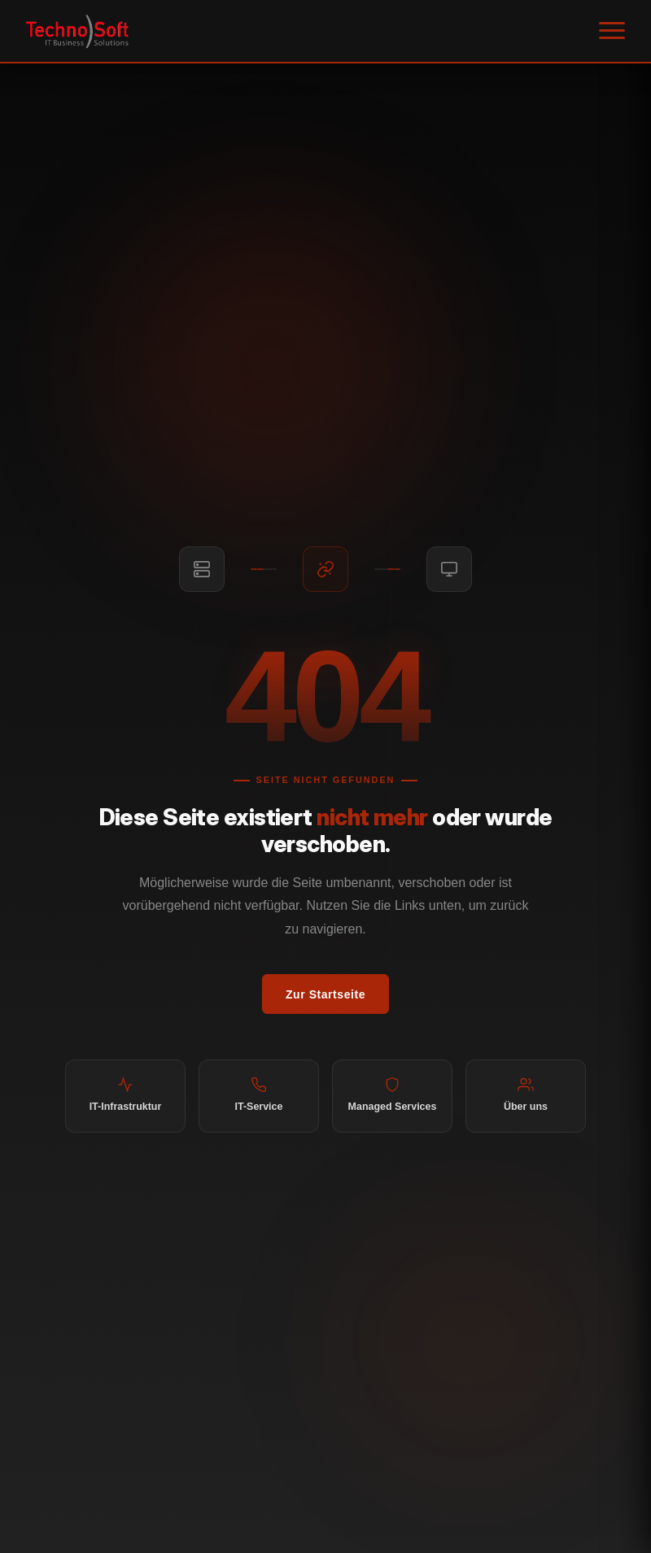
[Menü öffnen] (612, 31)
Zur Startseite (325, 994)
